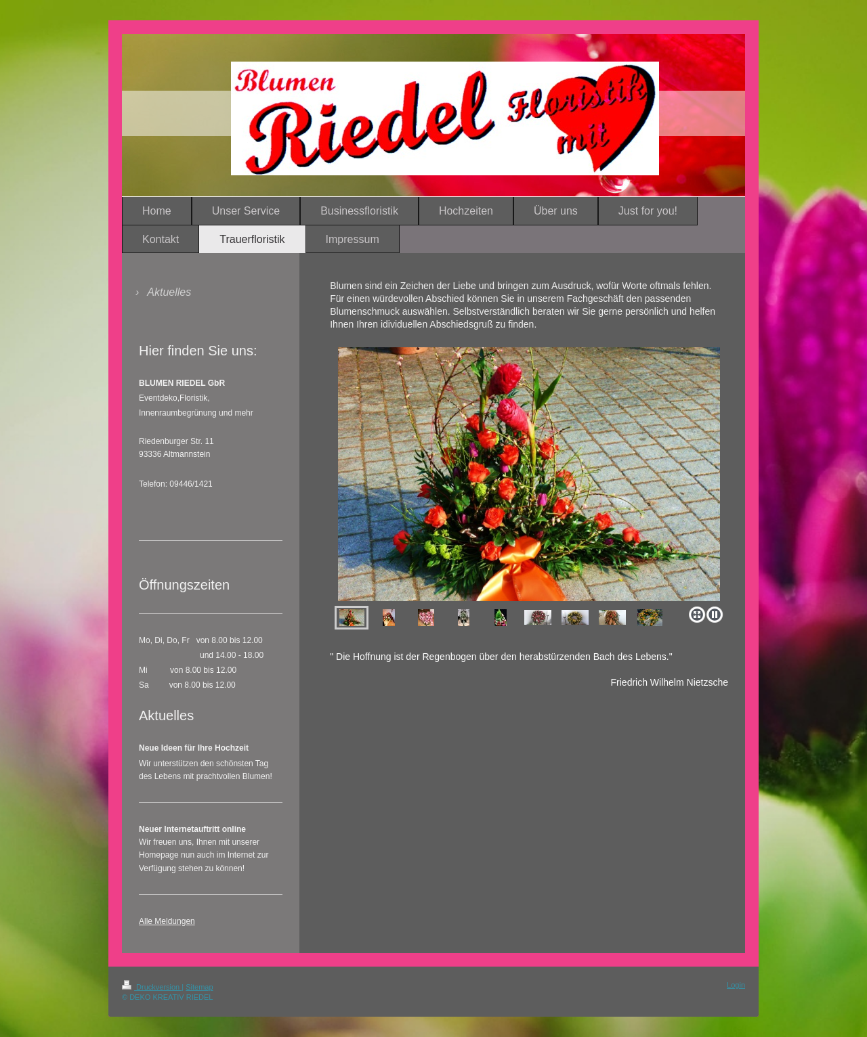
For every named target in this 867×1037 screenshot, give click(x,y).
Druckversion (152, 987)
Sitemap (199, 987)
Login (736, 985)
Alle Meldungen (167, 921)
